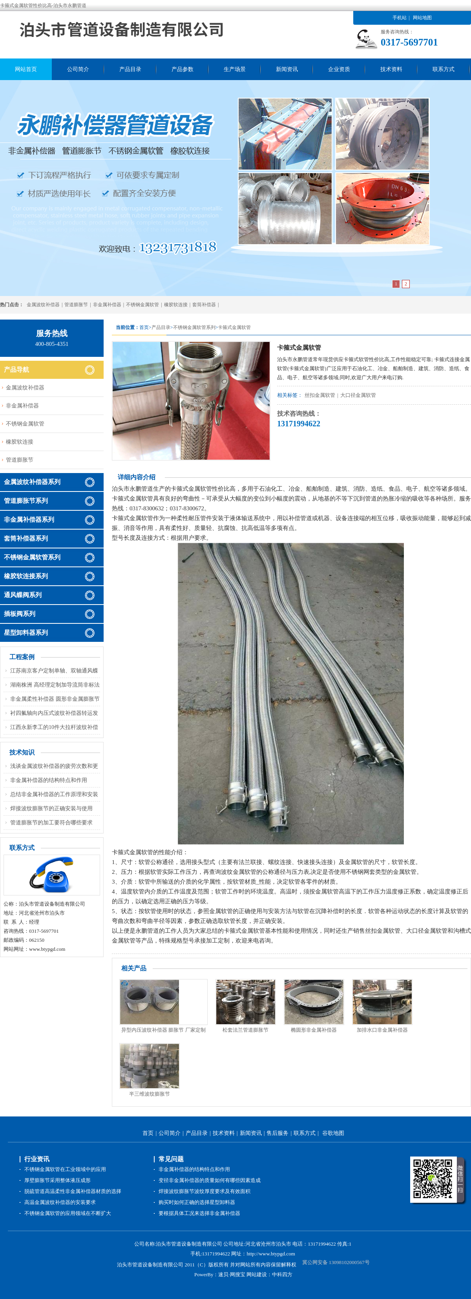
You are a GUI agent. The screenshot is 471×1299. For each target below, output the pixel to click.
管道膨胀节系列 (26, 500)
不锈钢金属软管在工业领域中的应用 (65, 1169)
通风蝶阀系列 (23, 595)
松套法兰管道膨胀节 (245, 1030)
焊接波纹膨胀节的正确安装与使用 (51, 808)
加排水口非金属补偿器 (382, 1030)
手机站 (399, 17)
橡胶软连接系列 (26, 576)
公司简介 (78, 69)
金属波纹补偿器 (43, 304)
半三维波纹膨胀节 (149, 1094)
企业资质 (339, 69)
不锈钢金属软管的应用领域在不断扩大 (67, 1213)
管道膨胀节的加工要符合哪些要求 (51, 823)
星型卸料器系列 (26, 632)
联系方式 (444, 69)
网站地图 (422, 17)
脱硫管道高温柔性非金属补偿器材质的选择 (72, 1191)
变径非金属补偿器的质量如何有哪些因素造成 (210, 1180)
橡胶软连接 (176, 304)
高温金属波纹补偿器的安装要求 (60, 1202)
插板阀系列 (19, 613)
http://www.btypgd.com (270, 1254)
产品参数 (183, 69)
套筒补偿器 (204, 304)
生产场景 (235, 69)
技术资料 (391, 69)
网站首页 (26, 69)
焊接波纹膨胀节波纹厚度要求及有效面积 (204, 1191)
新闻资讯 (287, 69)
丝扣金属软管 (320, 395)
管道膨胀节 (76, 304)
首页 (147, 1133)
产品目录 (130, 69)
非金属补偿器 (107, 304)
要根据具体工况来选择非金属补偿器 (199, 1213)
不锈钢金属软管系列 (194, 327)
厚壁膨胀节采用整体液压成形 (57, 1180)
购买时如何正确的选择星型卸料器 (197, 1202)
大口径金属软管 (358, 395)
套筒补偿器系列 (26, 538)
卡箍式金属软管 (234, 327)
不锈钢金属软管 (142, 304)
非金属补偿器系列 (29, 519)
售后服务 (277, 1133)
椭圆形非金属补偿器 (314, 1030)
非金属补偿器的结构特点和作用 (48, 780)
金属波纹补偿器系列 (32, 482)
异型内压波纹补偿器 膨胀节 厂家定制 (163, 1030)
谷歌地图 (333, 1133)
